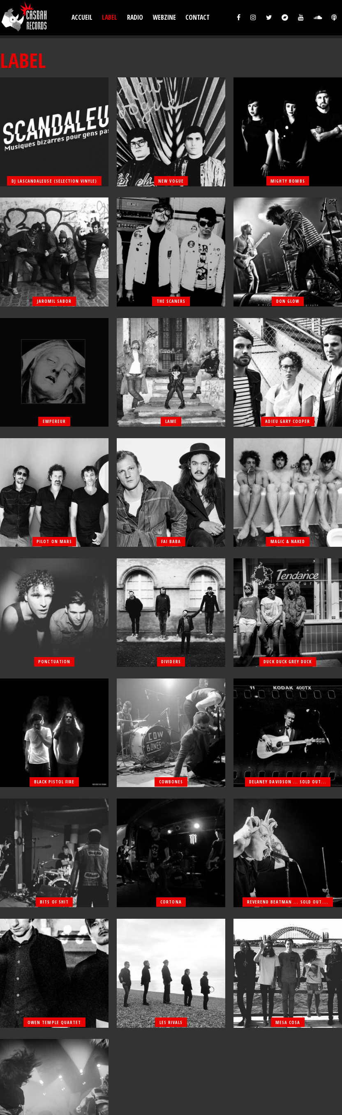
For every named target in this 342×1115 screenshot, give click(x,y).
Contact (197, 17)
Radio (135, 17)
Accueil (82, 17)
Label (109, 17)
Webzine (164, 17)
